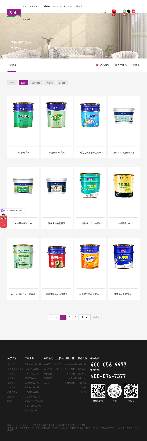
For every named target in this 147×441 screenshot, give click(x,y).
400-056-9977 (108, 365)
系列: (12, 83)
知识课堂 (48, 383)
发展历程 (11, 374)
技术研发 (11, 378)
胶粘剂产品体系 (32, 392)
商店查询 (82, 374)
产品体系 (12, 65)
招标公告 (48, 374)
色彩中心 (82, 378)
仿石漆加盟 (70, 374)
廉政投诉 (11, 397)
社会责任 (68, 6)
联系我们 (11, 401)
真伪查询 (82, 369)
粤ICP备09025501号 (76, 425)
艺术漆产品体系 (32, 369)
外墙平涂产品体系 (33, 406)
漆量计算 (82, 364)
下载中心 (82, 383)
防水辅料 (36, 83)
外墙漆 (62, 83)
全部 (23, 83)
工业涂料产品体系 (33, 364)
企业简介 (11, 364)
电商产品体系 (120, 65)
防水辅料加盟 (71, 378)
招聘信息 (48, 378)
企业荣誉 (11, 383)
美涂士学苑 (83, 392)
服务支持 (26, 19)
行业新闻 (48, 369)
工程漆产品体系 (32, 383)
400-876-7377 (108, 376)
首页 (24, 6)
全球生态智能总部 (15, 369)
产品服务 (46, 6)
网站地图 (120, 428)
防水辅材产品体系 (33, 397)
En (105, 13)
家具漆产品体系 (32, 387)
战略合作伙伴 (13, 392)
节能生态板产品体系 (34, 401)
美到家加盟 (70, 383)
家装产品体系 (31, 378)
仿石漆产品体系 (32, 374)
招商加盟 (78, 6)
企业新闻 (48, 364)
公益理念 (58, 364)
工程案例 (11, 387)
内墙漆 (50, 83)
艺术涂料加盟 (71, 364)
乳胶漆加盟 (70, 369)
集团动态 (57, 6)
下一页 (84, 317)
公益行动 (58, 369)
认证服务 (82, 387)
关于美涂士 (34, 6)
